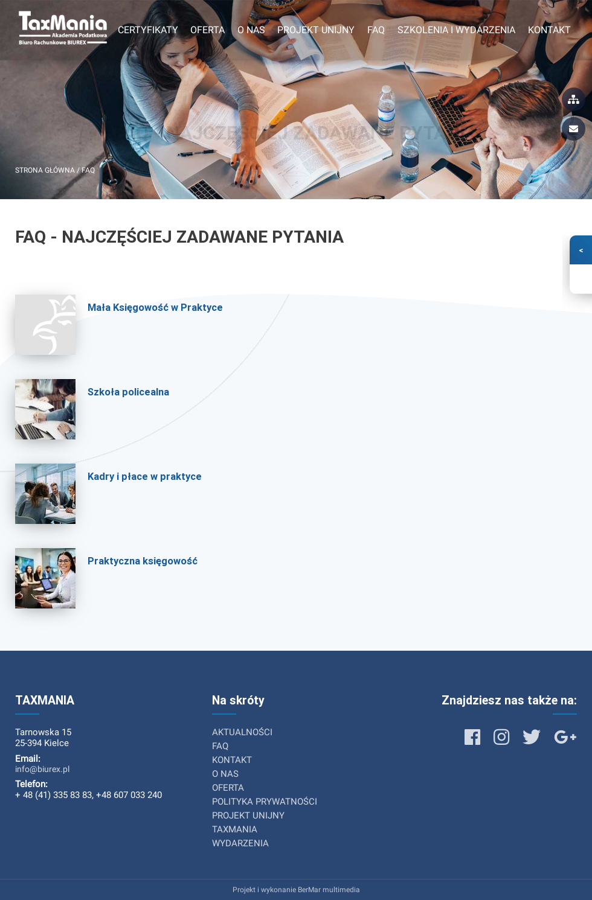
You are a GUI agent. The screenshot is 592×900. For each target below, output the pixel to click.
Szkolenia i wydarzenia (456, 30)
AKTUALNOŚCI (242, 732)
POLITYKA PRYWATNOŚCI (264, 801)
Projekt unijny (316, 30)
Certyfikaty (148, 30)
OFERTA (228, 787)
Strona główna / (48, 170)
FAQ (376, 30)
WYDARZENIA (240, 843)
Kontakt (549, 30)
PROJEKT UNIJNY (248, 815)
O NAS (225, 773)
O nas (251, 30)
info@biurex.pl (42, 769)
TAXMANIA (234, 829)
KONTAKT (232, 760)
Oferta (207, 30)
